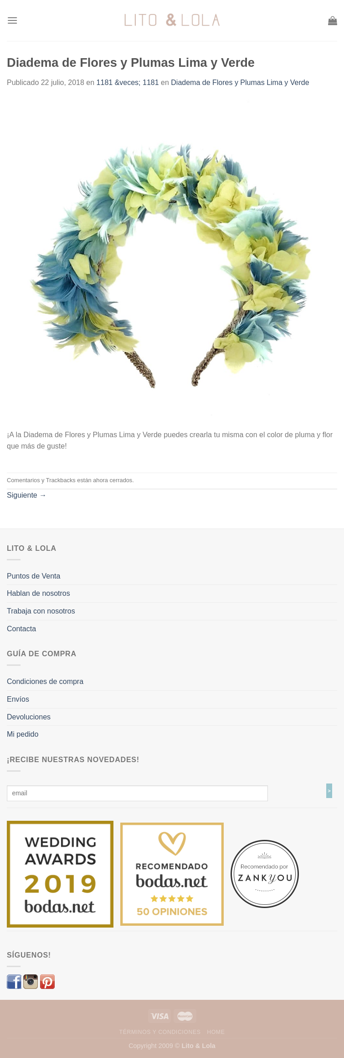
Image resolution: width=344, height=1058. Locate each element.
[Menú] (12, 20)
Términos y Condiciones (160, 1032)
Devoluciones (29, 717)
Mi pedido (22, 734)
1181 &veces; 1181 (128, 82)
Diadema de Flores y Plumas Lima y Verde (240, 82)
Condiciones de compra (45, 681)
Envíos (18, 699)
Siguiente (26, 495)
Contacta (21, 629)
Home (216, 1032)
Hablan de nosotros (38, 593)
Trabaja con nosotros (41, 611)
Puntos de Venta (33, 576)
